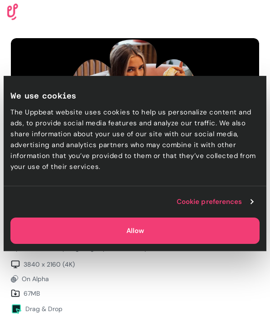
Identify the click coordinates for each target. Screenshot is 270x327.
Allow (135, 230)
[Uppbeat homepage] (12, 11)
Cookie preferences (209, 201)
